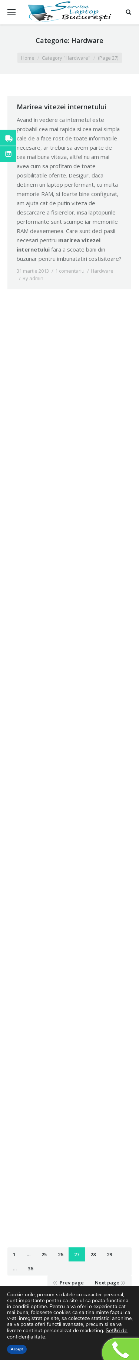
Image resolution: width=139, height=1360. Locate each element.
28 (93, 1254)
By (33, 278)
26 (60, 1254)
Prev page (72, 1282)
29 (109, 1254)
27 (76, 1254)
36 (30, 1268)
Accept (17, 1349)
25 (44, 1254)
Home (27, 57)
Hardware (102, 270)
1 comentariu (70, 270)
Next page (107, 1282)
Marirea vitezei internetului (61, 106)
